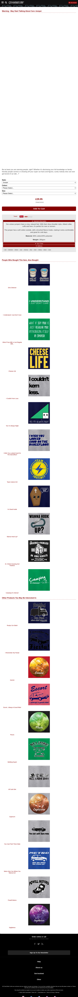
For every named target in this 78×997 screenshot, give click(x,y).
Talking (40, 249)
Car (5, 249)
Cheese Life (12, 371)
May (31, 249)
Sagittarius (12, 927)
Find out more (59, 990)
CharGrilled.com (42, 992)
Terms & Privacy (50, 992)
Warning (26, 249)
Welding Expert (12, 762)
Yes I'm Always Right (12, 426)
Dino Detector (12, 287)
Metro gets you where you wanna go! (12, 872)
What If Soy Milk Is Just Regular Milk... (12, 343)
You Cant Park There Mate (12, 844)
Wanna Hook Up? (12, 536)
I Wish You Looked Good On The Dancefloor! (12, 453)
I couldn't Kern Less (12, 398)
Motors (16, 249)
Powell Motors (12, 900)
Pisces (12, 735)
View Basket (74, 2)
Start (35, 249)
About (45, 249)
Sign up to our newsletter (39, 952)
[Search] (6, 2)
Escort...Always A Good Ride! (12, 707)
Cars (50, 249)
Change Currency (39, 202)
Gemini (12, 680)
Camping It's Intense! (12, 593)
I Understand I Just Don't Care (12, 315)
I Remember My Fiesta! (12, 653)
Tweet (15, 216)
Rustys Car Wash (12, 625)
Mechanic (11, 249)
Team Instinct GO (12, 482)
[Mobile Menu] (2, 2)
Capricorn (12, 816)
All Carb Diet (12, 789)
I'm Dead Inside (12, 509)
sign (21, 249)
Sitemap (57, 992)
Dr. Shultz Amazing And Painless (12, 564)
